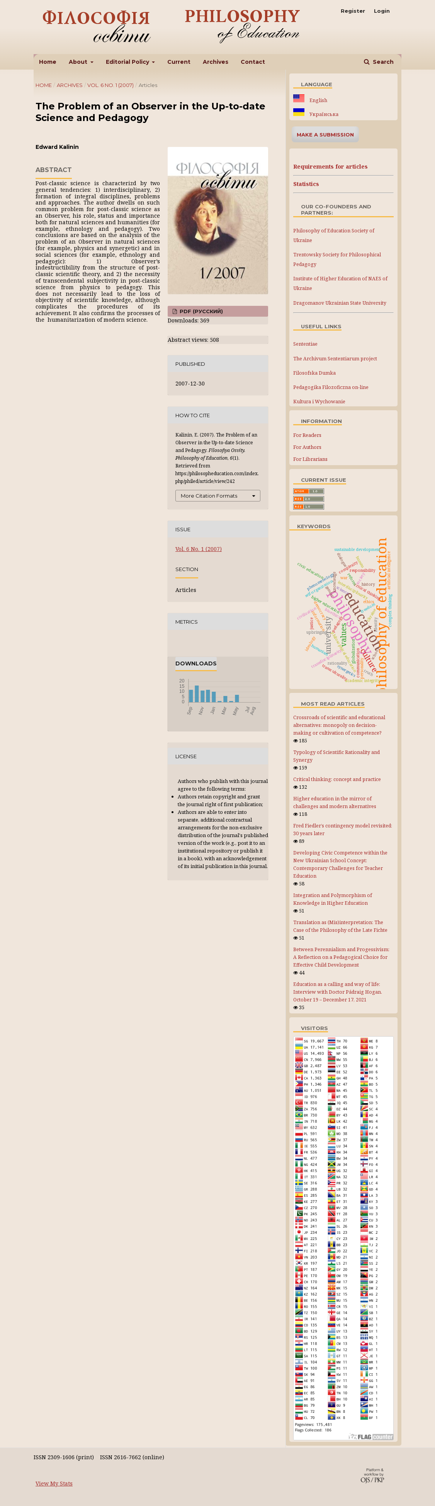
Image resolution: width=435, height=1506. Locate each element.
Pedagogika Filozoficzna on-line (331, 387)
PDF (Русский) (200, 311)
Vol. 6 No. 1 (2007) (110, 85)
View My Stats (54, 1483)
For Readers (307, 435)
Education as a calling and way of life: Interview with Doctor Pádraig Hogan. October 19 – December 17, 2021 (337, 992)
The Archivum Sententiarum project (335, 358)
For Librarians (310, 458)
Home (47, 61)
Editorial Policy (128, 61)
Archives (215, 61)
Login (382, 11)
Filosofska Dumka (314, 373)
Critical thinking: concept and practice (337, 779)
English (317, 100)
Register (353, 11)
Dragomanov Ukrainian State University (339, 303)
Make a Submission (325, 134)
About (79, 61)
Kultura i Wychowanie (319, 401)
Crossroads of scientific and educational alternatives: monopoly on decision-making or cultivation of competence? (339, 725)
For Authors (307, 446)
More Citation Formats (209, 496)
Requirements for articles (330, 166)
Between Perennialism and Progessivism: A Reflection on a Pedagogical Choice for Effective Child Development (341, 957)
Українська (323, 114)
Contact (253, 61)
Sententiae (305, 344)
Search (382, 61)
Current (178, 61)
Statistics (306, 184)
